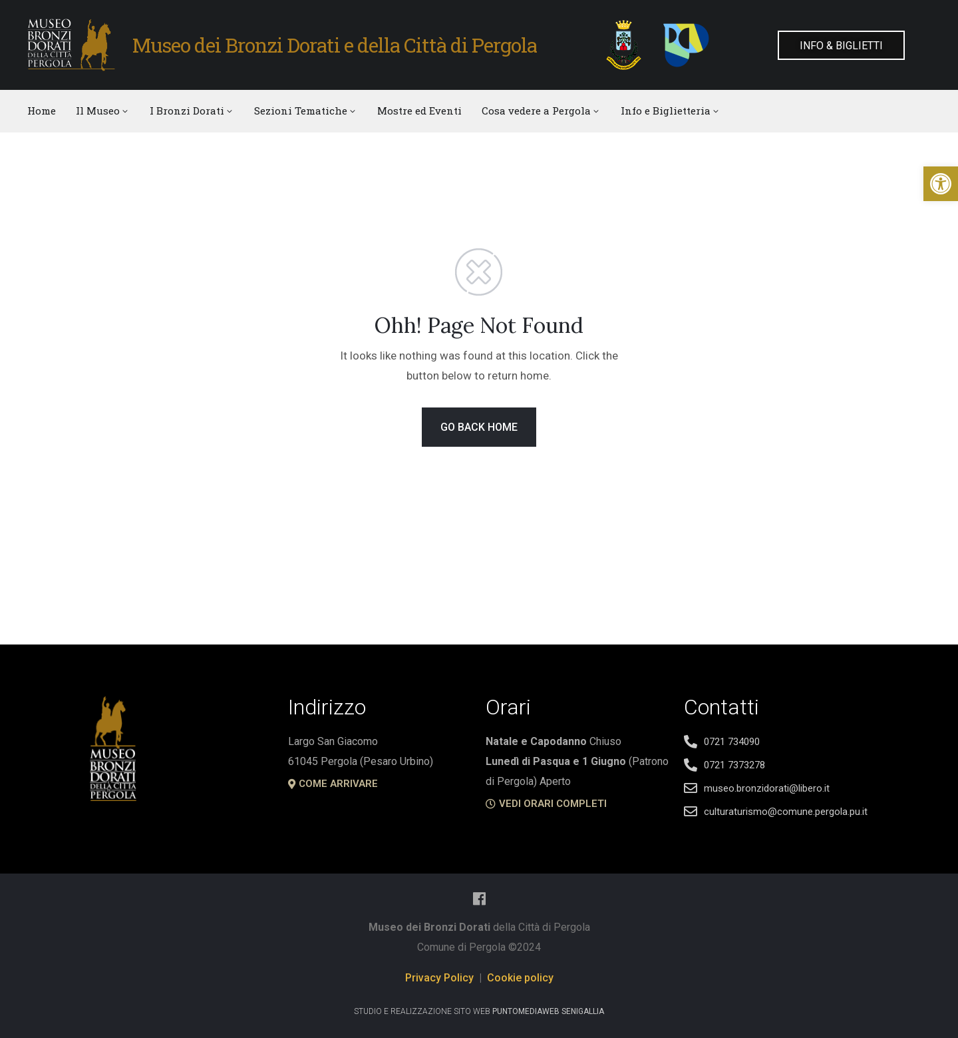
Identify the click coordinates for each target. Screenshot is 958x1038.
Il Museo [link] (103, 110)
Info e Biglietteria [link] (670, 110)
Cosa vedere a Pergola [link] (541, 110)
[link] (940, 183)
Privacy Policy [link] (439, 977)
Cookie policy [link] (520, 977)
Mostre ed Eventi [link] (419, 110)
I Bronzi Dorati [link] (192, 110)
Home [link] (41, 110)
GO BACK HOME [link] (479, 427)
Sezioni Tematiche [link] (305, 110)
